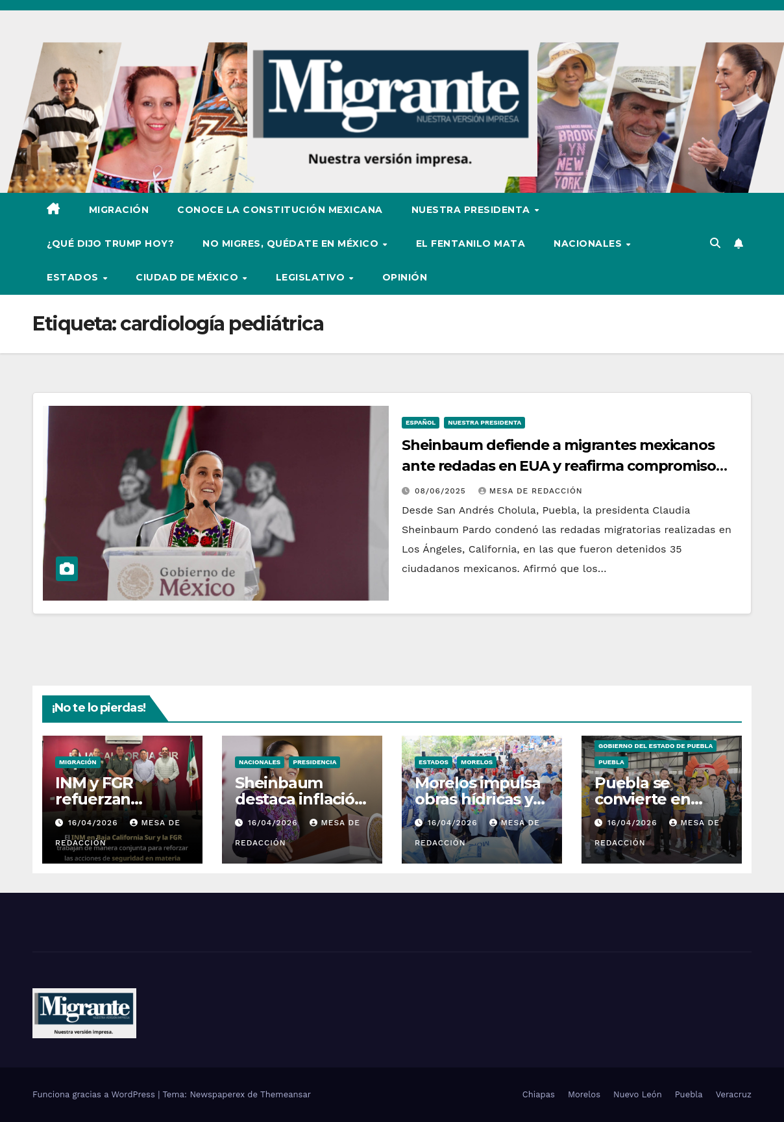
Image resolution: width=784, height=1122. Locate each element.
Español (420, 422)
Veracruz (734, 1094)
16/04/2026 (94, 822)
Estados (74, 277)
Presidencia (314, 762)
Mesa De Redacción (530, 490)
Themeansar (285, 1094)
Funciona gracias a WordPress (95, 1094)
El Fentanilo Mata (471, 243)
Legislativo (312, 277)
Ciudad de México (188, 277)
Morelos (477, 762)
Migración (119, 210)
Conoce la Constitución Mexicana (280, 210)
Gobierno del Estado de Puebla (655, 745)
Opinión (405, 277)
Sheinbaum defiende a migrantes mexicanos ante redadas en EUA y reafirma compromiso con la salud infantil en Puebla (559, 465)
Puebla (611, 762)
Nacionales (589, 243)
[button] (715, 243)
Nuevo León (637, 1094)
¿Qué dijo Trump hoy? (110, 243)
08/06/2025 (442, 490)
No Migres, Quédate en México (292, 243)
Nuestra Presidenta (472, 210)
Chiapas (538, 1094)
